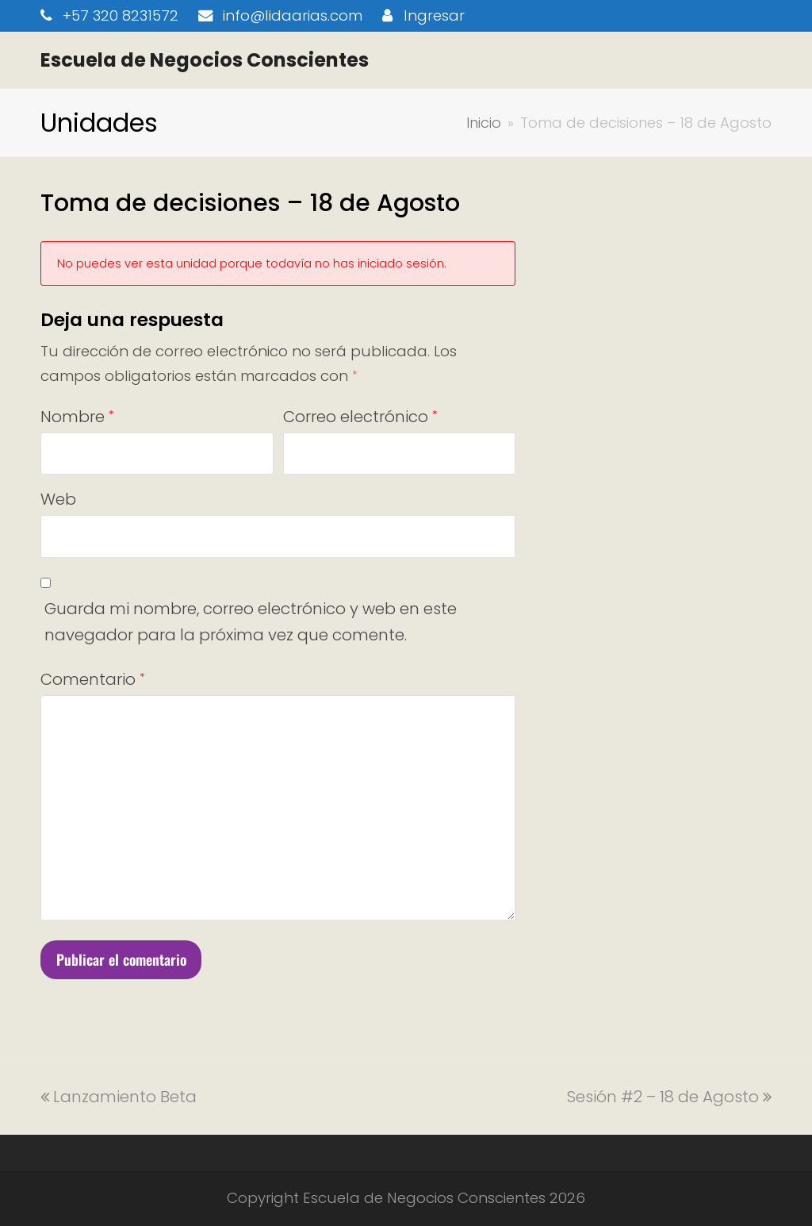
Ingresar (434, 15)
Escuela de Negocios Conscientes (204, 60)
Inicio (483, 123)
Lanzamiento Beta (118, 1097)
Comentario (92, 679)
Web (58, 499)
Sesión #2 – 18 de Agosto (669, 1097)
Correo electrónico (360, 416)
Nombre (76, 416)
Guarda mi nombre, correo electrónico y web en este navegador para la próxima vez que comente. (250, 622)
